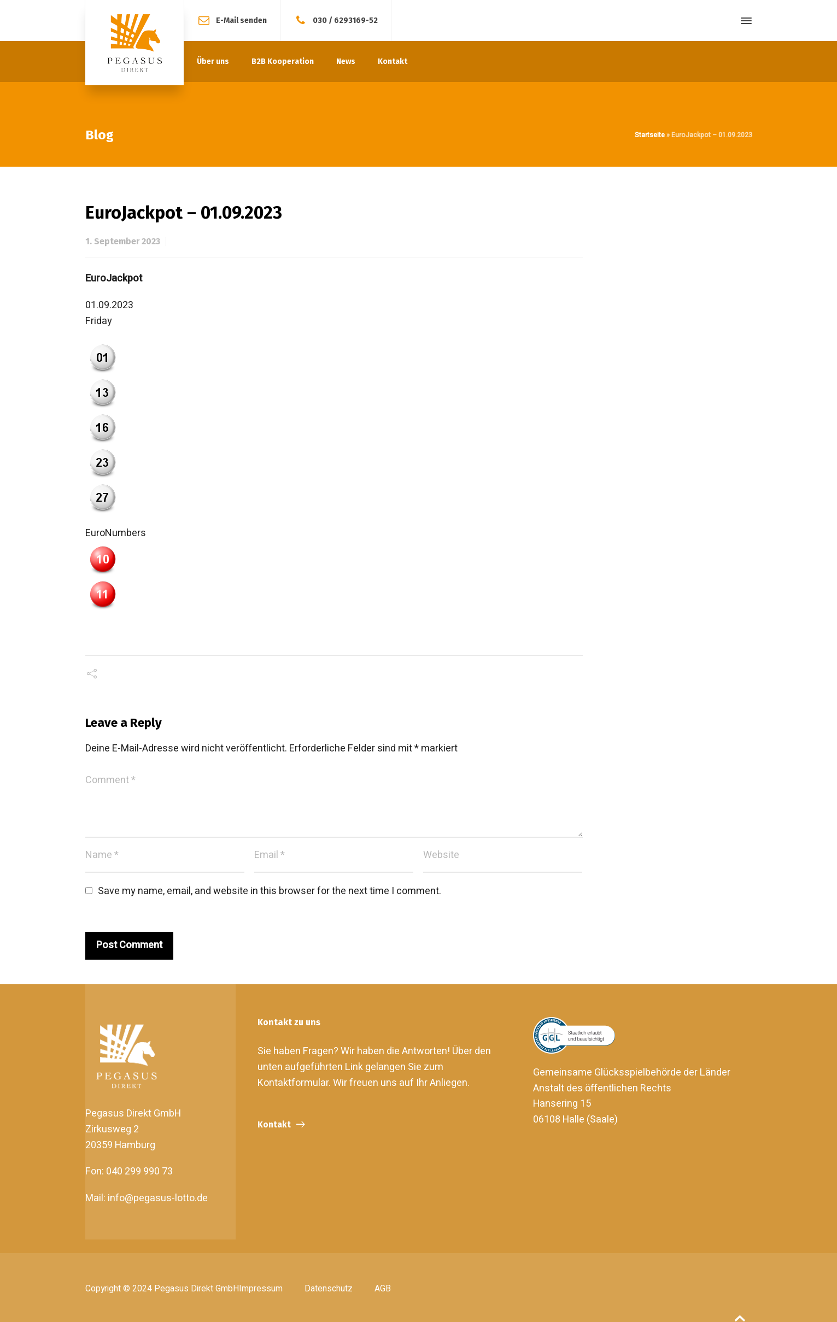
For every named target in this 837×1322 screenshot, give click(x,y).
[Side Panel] (744, 20)
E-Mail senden (241, 20)
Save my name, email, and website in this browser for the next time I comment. (269, 891)
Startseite (650, 135)
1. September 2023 (122, 241)
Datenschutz (329, 1288)
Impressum (261, 1288)
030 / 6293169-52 (345, 20)
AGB (382, 1288)
